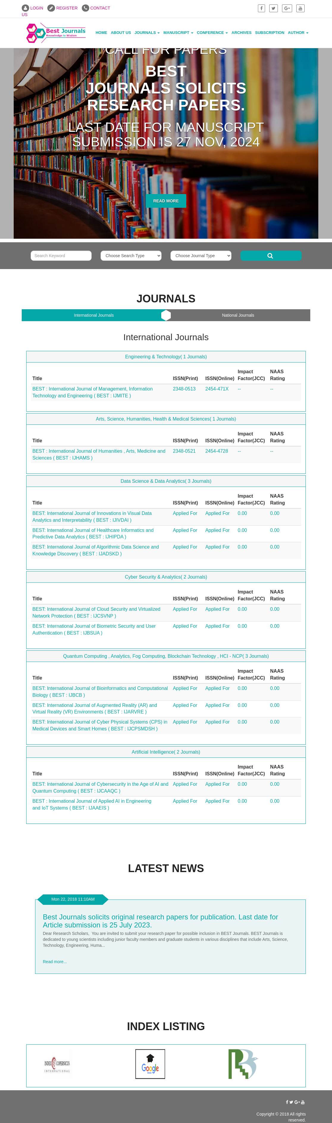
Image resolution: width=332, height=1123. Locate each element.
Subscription (269, 32)
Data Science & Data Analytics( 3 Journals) (165, 481)
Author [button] (298, 32)
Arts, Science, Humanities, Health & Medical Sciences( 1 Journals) (166, 418)
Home (101, 32)
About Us (121, 32)
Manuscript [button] (178, 32)
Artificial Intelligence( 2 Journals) (166, 752)
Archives (241, 32)
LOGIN (32, 8)
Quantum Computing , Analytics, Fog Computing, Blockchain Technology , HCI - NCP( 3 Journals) (166, 656)
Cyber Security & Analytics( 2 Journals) (166, 577)
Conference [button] (212, 32)
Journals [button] (147, 32)
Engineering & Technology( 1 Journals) (166, 356)
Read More (166, 201)
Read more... (55, 961)
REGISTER (62, 8)
